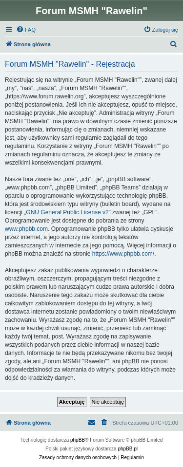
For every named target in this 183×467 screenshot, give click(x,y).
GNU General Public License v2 (67, 212)
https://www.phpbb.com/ (123, 253)
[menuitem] (26, 30)
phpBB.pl (128, 448)
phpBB (77, 440)
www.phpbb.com (26, 228)
